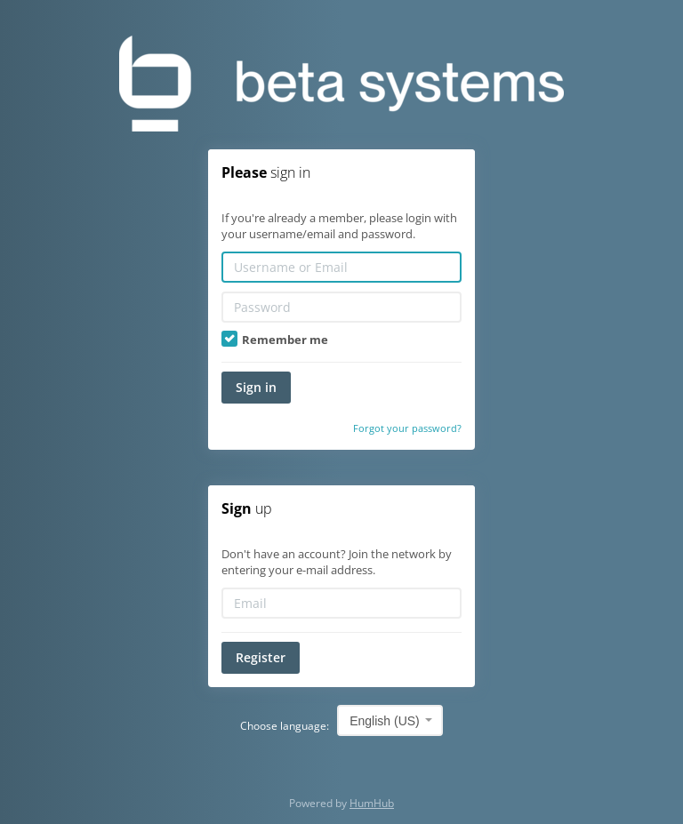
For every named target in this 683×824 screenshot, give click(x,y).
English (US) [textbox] (385, 721)
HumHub (372, 803)
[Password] (341, 307)
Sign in (256, 387)
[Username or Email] (341, 267)
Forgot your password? (407, 428)
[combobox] (390, 720)
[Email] (341, 603)
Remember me (274, 340)
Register (260, 657)
